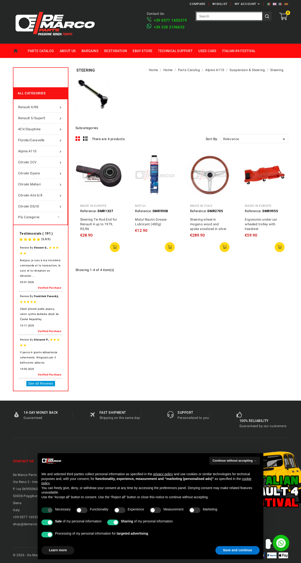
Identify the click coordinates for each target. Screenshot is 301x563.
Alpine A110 (40, 151)
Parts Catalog (41, 51)
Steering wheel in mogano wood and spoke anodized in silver (208, 224)
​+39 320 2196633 (169, 27)
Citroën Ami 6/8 (40, 195)
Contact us (23, 461)
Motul (140, 205)
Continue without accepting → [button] (235, 460)
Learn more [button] (58, 550)
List (85, 138)
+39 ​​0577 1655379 (170, 20)
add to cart (115, 247)
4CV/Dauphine (40, 129)
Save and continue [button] (237, 550)
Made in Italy (201, 205)
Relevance (255, 139)
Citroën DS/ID (40, 206)
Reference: (88, 211)
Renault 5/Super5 (40, 118)
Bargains (90, 51)
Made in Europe (93, 205)
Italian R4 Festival (239, 51)
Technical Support (175, 51)
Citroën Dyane (40, 173)
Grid (77, 138)
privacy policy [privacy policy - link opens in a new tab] (163, 474)
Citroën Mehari (40, 184)
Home (19, 51)
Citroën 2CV (40, 162)
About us (68, 51)
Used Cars (207, 51)
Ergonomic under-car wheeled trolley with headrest (261, 224)
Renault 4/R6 (40, 107)
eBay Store (142, 51)
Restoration (115, 51)
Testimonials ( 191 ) (36, 233)
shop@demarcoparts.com (33, 524)
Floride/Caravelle (40, 140)
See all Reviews (40, 383)
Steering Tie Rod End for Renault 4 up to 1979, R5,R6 (98, 224)
